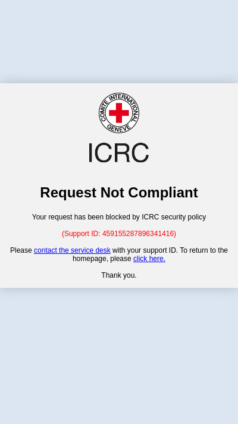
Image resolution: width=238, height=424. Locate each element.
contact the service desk (72, 250)
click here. (149, 259)
